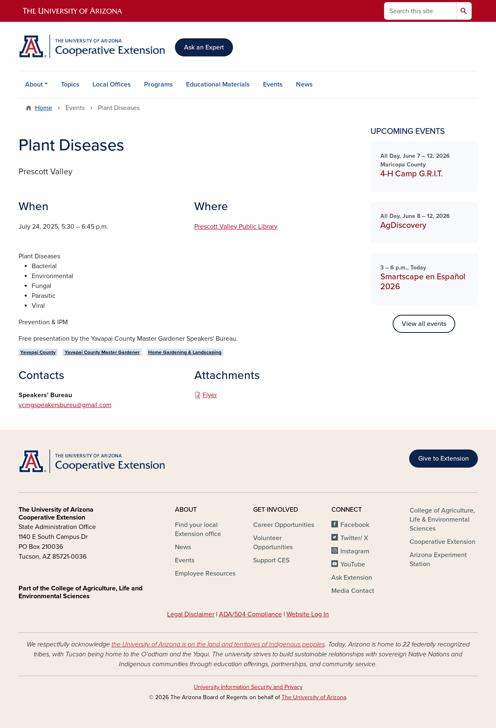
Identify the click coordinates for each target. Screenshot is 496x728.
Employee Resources (205, 573)
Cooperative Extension (442, 542)
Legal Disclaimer (190, 614)
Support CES (271, 560)
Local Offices (112, 84)
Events (273, 84)
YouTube (352, 564)
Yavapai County (38, 352)
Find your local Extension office (198, 529)
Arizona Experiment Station (438, 559)
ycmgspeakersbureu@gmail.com (65, 405)
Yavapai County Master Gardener (102, 352)
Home (43, 108)
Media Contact (352, 591)
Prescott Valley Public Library (235, 226)
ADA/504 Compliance (250, 614)
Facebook (354, 525)
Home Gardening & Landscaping (184, 352)
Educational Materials (218, 84)
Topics (70, 84)
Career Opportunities (283, 525)
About (34, 84)
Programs (158, 84)
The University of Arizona (314, 697)
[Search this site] (420, 11)
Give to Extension (443, 458)
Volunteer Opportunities (273, 542)
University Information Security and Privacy (248, 687)
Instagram (354, 551)
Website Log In (307, 614)
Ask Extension (351, 578)
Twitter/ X (354, 538)
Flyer (210, 395)
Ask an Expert (204, 47)
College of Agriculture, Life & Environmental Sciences (442, 519)
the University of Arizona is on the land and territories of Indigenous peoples (218, 644)
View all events (424, 324)
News (304, 84)
